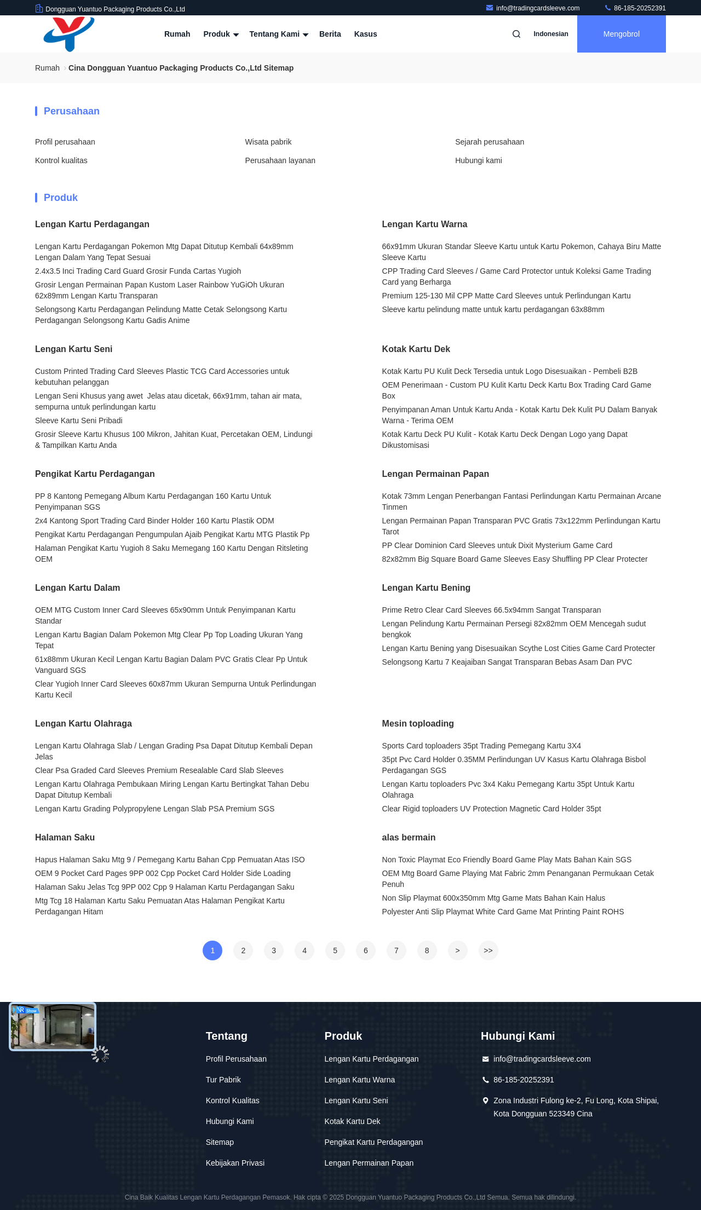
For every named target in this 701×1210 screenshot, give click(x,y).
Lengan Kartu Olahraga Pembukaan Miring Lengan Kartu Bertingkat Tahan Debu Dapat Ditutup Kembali (172, 789)
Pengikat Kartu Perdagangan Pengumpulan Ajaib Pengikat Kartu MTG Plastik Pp (172, 534)
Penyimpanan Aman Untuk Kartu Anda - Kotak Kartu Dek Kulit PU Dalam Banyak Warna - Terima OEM (520, 415)
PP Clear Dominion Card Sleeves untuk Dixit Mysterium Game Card (497, 545)
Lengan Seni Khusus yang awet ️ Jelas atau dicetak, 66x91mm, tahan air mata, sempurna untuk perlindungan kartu (168, 401)
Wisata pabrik (268, 141)
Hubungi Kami (230, 1121)
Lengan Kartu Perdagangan (92, 224)
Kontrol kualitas (61, 160)
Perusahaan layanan (280, 160)
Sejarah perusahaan (489, 141)
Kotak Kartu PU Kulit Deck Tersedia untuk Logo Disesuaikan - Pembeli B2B (510, 371)
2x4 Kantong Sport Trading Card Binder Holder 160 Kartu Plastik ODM (154, 520)
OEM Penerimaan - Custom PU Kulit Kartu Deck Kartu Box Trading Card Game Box (517, 390)
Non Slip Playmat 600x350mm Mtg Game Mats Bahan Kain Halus (494, 898)
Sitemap (220, 1142)
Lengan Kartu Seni (73, 349)
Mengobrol (622, 34)
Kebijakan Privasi (235, 1163)
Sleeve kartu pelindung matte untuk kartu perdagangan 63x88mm (493, 309)
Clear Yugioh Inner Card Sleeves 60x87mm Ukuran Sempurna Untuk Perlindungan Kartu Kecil (175, 689)
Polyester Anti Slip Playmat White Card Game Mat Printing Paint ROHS (503, 911)
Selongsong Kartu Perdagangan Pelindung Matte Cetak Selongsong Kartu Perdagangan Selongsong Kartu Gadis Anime (161, 315)
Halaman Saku (65, 837)
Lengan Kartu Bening (426, 587)
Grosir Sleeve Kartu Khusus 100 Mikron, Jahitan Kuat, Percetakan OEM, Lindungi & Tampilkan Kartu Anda (174, 440)
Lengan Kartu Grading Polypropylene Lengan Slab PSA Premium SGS (154, 808)
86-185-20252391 (635, 8)
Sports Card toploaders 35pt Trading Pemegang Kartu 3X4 (481, 745)
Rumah (177, 34)
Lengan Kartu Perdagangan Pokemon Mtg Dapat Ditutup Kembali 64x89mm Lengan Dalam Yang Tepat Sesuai (164, 252)
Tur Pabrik (223, 1079)
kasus (365, 34)
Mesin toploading (418, 723)
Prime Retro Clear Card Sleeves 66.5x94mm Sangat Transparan (491, 610)
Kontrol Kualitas (233, 1100)
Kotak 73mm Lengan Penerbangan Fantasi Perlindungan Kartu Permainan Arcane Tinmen (522, 501)
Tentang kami (278, 34)
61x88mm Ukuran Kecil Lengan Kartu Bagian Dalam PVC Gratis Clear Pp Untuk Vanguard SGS (171, 665)
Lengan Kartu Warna (425, 224)
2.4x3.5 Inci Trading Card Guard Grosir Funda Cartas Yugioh (138, 271)
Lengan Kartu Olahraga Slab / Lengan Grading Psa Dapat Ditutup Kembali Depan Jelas (174, 751)
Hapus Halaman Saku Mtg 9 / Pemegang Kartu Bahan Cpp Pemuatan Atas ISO (170, 859)
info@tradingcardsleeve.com (533, 8)
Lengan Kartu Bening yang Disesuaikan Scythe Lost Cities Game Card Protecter (519, 648)
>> (488, 950)
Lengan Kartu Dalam (77, 587)
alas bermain (409, 837)
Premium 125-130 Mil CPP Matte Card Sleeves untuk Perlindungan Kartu (506, 295)
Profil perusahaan (65, 141)
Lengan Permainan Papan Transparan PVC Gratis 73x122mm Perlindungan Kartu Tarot (521, 526)
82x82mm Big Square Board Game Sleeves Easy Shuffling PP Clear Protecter (515, 559)
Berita (330, 34)
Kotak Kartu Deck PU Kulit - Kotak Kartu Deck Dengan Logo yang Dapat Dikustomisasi (505, 440)
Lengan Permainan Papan (436, 474)
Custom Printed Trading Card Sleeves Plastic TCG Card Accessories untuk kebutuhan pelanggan (162, 377)
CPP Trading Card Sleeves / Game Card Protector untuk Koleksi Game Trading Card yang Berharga (517, 276)
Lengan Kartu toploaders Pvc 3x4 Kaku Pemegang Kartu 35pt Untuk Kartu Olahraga (508, 789)
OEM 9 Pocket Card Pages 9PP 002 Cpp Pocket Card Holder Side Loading (163, 873)
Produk (219, 34)
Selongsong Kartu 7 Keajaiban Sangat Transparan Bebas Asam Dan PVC (507, 662)
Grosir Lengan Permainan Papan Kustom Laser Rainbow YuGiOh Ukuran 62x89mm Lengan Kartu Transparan (159, 290)
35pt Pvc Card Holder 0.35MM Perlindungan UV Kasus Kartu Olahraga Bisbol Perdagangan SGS (514, 765)
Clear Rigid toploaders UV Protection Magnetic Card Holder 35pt (491, 808)
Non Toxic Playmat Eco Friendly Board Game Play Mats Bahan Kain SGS (507, 859)
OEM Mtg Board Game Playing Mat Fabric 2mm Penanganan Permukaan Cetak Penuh (518, 879)
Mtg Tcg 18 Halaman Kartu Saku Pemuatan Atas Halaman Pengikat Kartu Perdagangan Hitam (160, 906)
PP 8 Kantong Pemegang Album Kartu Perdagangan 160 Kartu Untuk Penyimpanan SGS (153, 501)
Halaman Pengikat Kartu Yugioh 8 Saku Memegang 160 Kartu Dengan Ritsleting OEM (171, 553)
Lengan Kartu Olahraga (83, 723)
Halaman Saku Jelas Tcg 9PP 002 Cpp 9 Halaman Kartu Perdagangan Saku (164, 887)
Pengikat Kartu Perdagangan (95, 474)
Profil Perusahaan (236, 1059)
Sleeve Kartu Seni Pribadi (79, 420)
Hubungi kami (478, 160)
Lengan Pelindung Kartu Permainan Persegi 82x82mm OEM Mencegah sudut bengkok (514, 629)
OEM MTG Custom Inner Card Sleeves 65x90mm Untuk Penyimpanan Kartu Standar (165, 615)
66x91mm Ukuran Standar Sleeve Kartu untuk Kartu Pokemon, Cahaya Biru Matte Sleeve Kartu (522, 252)
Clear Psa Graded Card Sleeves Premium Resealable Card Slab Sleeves (159, 770)
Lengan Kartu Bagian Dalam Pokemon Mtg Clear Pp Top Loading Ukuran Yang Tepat (169, 640)
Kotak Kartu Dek (416, 349)
